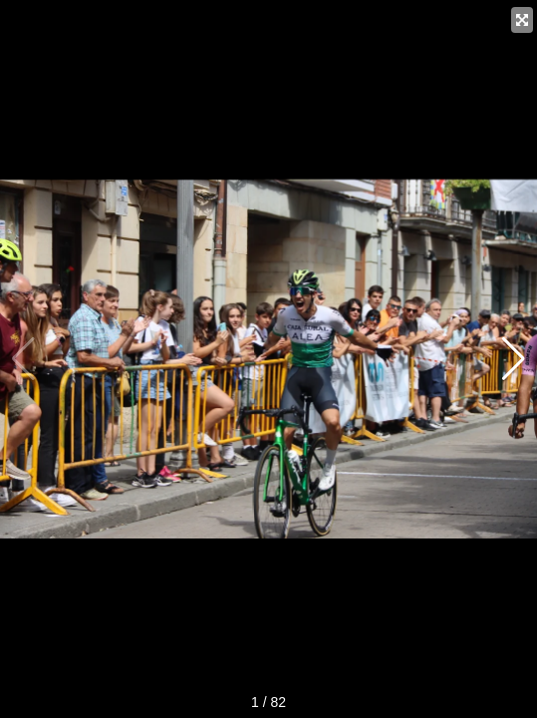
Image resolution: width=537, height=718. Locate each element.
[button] (513, 359)
